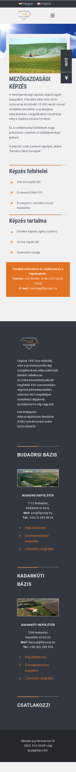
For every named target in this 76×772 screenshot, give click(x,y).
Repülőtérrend (35, 528)
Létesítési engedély (39, 549)
